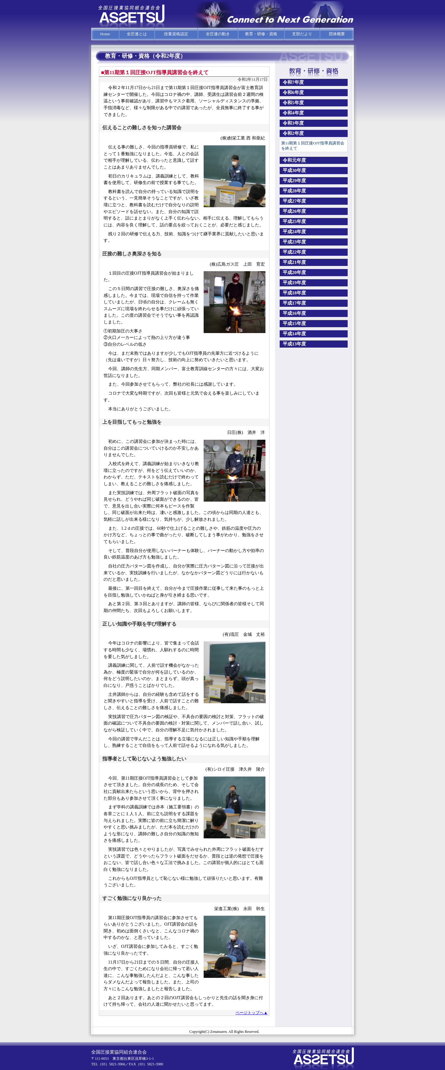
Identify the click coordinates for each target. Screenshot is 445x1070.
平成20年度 (294, 272)
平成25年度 (294, 221)
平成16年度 (294, 313)
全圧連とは (137, 34)
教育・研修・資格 (261, 34)
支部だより (302, 34)
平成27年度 (294, 201)
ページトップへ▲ (251, 1012)
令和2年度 (293, 133)
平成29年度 (294, 180)
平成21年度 (294, 262)
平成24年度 (294, 231)
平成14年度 (294, 333)
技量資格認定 (176, 34)
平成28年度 (294, 190)
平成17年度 (294, 303)
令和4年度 (293, 112)
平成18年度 (294, 292)
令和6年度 (293, 92)
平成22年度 (294, 252)
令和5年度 (293, 102)
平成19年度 (294, 282)
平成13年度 (294, 343)
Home (105, 34)
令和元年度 (294, 160)
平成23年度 (294, 241)
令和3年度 (293, 123)
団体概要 (337, 34)
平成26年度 (294, 211)
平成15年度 (294, 323)
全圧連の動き (218, 34)
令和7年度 (293, 82)
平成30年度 (294, 170)
